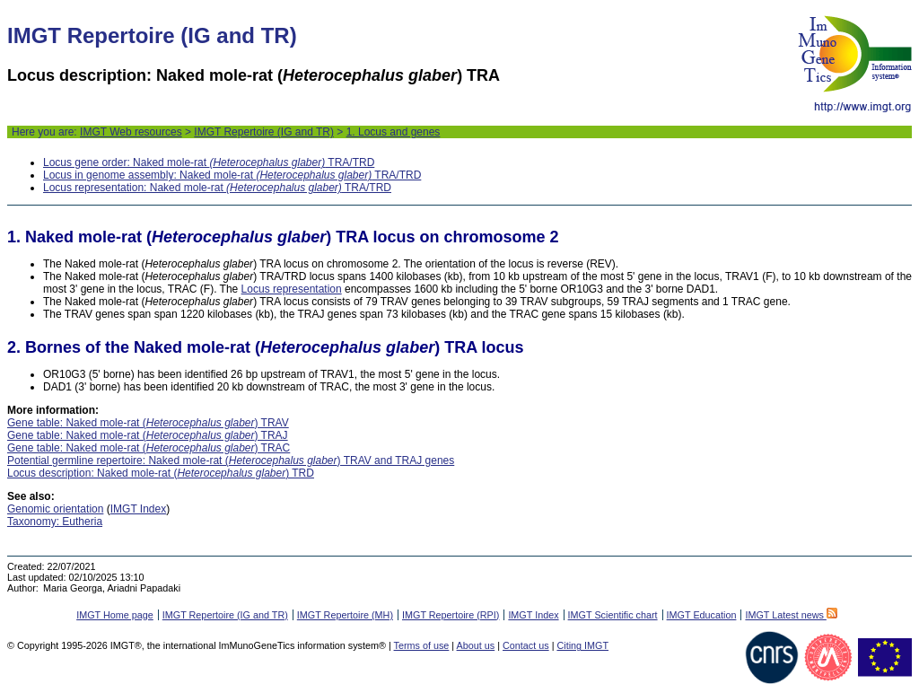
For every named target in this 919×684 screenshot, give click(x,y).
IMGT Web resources (131, 132)
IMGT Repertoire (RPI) (450, 614)
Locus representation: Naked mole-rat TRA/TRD (217, 187)
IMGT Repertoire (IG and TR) (264, 132)
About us (476, 645)
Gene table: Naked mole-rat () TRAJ (147, 435)
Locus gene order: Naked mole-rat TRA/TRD (208, 162)
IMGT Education (702, 614)
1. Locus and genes (393, 132)
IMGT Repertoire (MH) (345, 614)
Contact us (526, 645)
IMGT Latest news (790, 614)
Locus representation (291, 289)
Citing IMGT (582, 645)
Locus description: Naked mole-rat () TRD (160, 473)
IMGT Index (138, 509)
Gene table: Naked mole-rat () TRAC (148, 448)
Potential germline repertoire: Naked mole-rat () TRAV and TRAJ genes (230, 460)
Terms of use (422, 645)
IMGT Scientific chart (613, 614)
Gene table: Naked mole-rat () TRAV (148, 423)
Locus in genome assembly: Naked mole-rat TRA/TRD (232, 175)
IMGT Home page (114, 614)
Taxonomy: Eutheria (54, 521)
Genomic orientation (55, 509)
